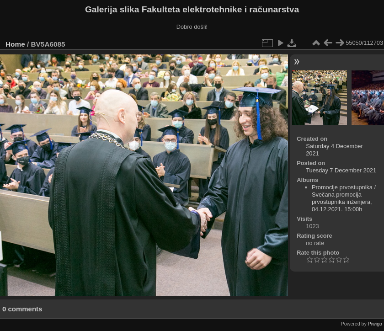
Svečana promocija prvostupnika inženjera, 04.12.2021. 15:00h (342, 202)
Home (15, 44)
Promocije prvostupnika (342, 187)
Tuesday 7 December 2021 (341, 170)
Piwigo (375, 323)
